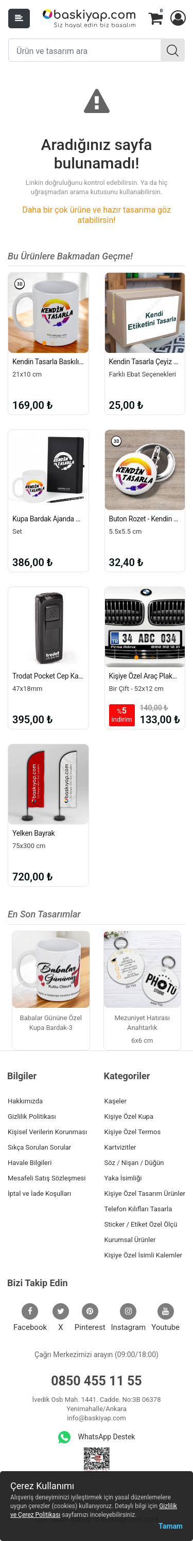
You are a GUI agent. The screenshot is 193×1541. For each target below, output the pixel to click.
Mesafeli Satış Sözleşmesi (46, 1178)
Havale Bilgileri (29, 1163)
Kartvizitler (120, 1147)
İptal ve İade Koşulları (39, 1193)
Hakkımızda (25, 1101)
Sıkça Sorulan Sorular (39, 1147)
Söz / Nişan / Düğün (134, 1163)
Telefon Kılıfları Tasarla (138, 1209)
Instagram (128, 1317)
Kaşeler (115, 1101)
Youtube (165, 1317)
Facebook (30, 1317)
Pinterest (90, 1317)
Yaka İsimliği (123, 1178)
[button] (177, 18)
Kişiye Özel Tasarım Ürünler (144, 1193)
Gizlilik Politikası (32, 1116)
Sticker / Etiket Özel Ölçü (141, 1224)
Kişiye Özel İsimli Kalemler (143, 1255)
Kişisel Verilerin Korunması (47, 1132)
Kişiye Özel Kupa (129, 1116)
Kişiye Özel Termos (132, 1132)
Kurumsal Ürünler (130, 1240)
